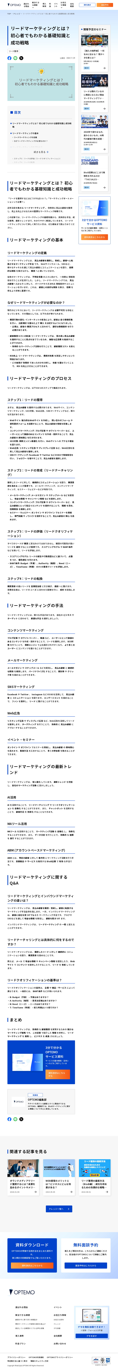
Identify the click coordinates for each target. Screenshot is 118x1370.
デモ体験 (57, 1328)
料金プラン (20, 1343)
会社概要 (72, 4)
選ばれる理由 (26, 4)
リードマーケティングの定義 (25, 137)
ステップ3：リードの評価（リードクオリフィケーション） (37, 158)
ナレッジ (16, 13)
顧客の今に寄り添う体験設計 (26, 1319)
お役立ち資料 (59, 1319)
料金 (50, 4)
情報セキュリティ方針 (39, 1361)
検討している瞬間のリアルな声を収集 (29, 1328)
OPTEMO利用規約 (36, 1357)
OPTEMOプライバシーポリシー (60, 1357)
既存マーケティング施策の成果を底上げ (30, 1324)
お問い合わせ (60, 1343)
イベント (56, 4)
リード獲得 (13, 51)
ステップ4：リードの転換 (24, 162)
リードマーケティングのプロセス (27, 147)
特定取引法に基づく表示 (17, 1361)
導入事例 (44, 4)
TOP (9, 13)
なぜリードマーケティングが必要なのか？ (31, 141)
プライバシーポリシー (16, 1357)
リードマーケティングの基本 (25, 133)
